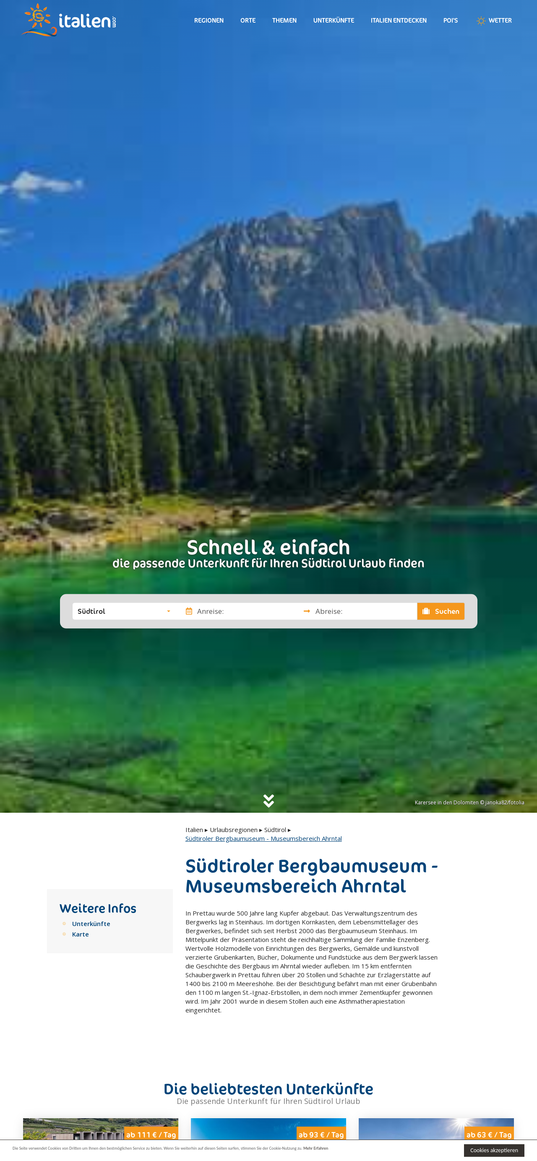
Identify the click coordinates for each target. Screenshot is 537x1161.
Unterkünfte (333, 20)
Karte (80, 934)
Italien (194, 829)
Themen (284, 20)
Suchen (440, 611)
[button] (124, 611)
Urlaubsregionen (234, 829)
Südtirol (275, 829)
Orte (247, 20)
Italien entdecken (399, 20)
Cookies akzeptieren (494, 1150)
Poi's (450, 20)
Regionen (209, 20)
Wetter (493, 21)
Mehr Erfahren (407, 1150)
